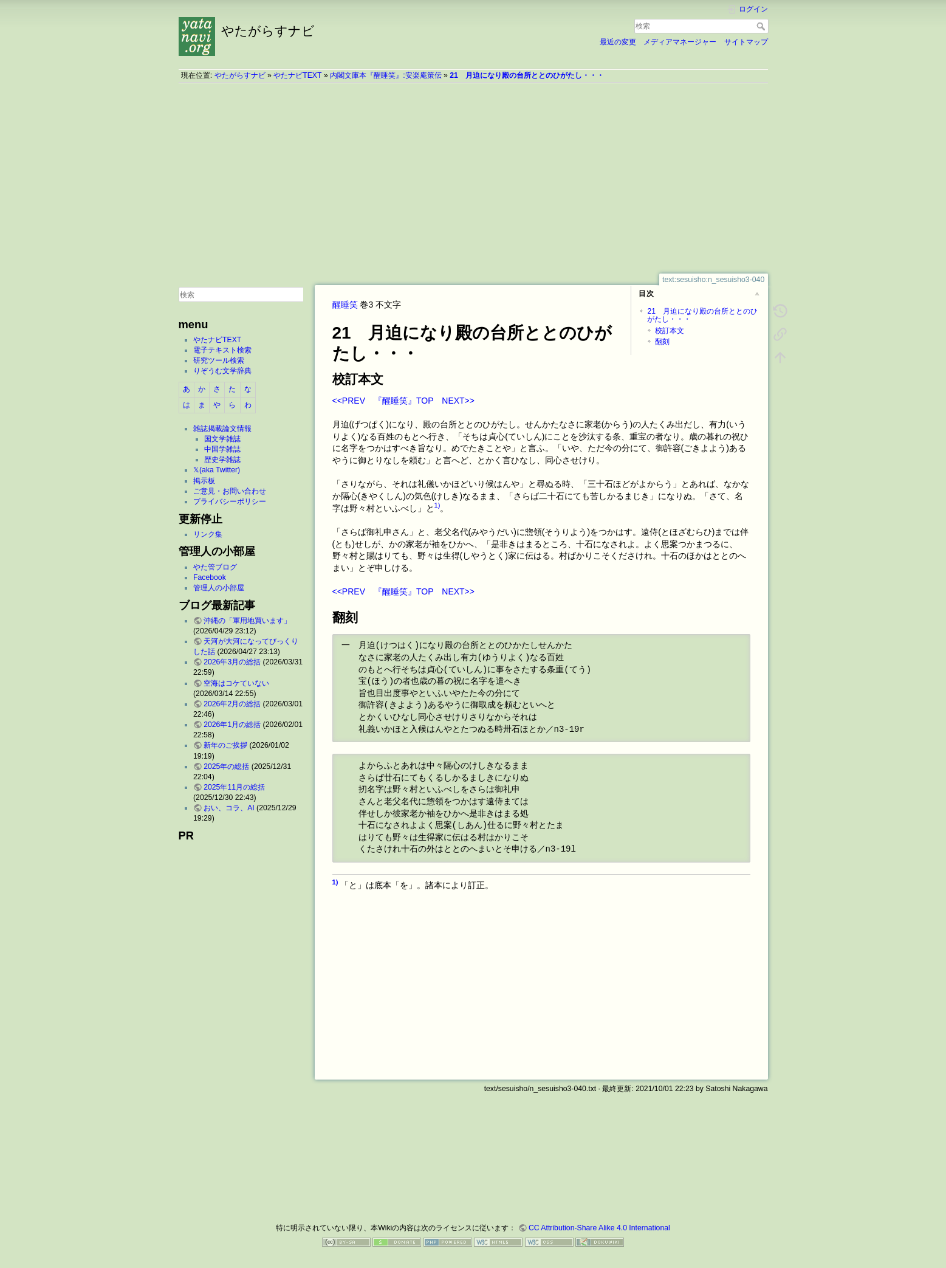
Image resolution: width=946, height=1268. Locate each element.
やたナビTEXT (297, 75)
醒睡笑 (345, 304)
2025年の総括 (226, 766)
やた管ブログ (215, 567)
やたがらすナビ (240, 75)
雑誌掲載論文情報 (222, 428)
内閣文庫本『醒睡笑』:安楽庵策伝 (385, 75)
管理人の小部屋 (218, 588)
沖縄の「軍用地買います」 (247, 620)
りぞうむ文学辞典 (222, 371)
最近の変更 (618, 42)
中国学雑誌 (222, 449)
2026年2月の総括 (232, 704)
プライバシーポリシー (229, 501)
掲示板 (204, 481)
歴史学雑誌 (222, 459)
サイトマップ (746, 42)
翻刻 (662, 341)
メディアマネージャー (679, 42)
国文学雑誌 (222, 439)
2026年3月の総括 (232, 662)
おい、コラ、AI (229, 808)
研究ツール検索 (218, 360)
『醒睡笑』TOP (403, 400)
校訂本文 (669, 330)
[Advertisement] (473, 178)
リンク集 (207, 534)
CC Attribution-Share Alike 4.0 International (599, 1228)
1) (437, 505)
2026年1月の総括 (232, 724)
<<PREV (348, 400)
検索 (762, 26)
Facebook (209, 577)
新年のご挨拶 (225, 745)
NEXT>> (458, 400)
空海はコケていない (236, 683)
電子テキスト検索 (222, 350)
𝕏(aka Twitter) (216, 470)
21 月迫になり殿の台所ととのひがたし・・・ (527, 75)
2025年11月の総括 (234, 787)
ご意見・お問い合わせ (229, 491)
